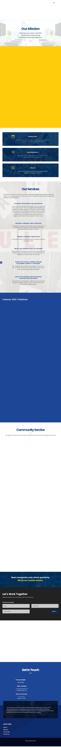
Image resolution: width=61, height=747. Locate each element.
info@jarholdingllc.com (22, 691)
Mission (5, 728)
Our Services (6, 732)
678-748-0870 (20, 683)
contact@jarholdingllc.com (22, 689)
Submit (54, 612)
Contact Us (6, 734)
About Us (5, 730)
